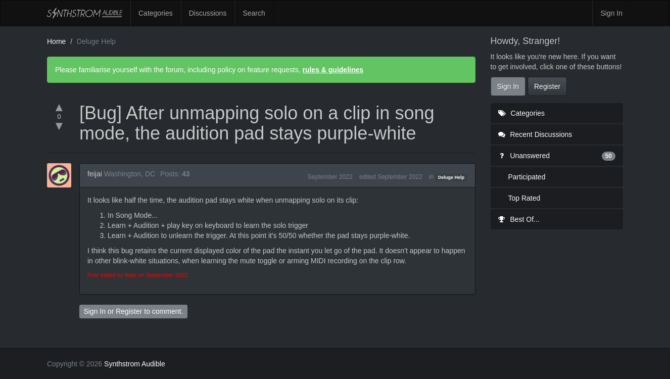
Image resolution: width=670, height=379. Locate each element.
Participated (527, 177)
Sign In (611, 13)
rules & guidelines (332, 70)
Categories (155, 13)
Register (129, 311)
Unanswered (557, 156)
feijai (94, 174)
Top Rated (524, 198)
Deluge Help (451, 177)
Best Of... (519, 219)
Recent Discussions (535, 134)
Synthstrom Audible (85, 13)
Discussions (208, 13)
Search (254, 13)
